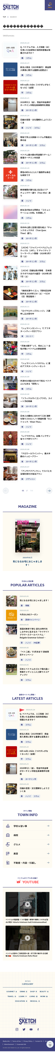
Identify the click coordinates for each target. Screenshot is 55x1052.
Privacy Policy (28, 1042)
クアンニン (30, 479)
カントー (29, 337)
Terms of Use (16, 1042)
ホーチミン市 (31, 110)
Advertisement (9, 1045)
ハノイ (28, 128)
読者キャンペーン (33, 620)
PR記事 (37, 643)
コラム (28, 58)
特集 (27, 606)
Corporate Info (21, 1045)
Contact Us (38, 1042)
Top (4, 17)
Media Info (6, 1042)
